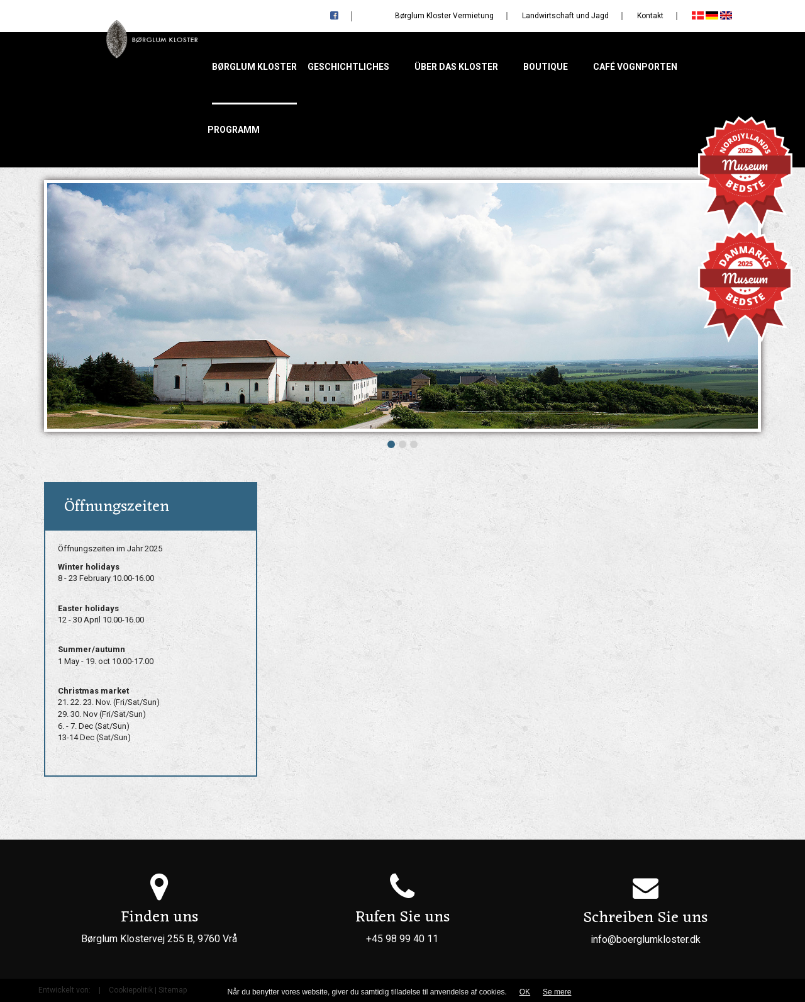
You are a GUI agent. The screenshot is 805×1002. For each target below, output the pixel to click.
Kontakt (650, 15)
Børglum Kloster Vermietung (444, 15)
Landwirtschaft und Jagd (565, 15)
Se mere (557, 992)
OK (524, 992)
